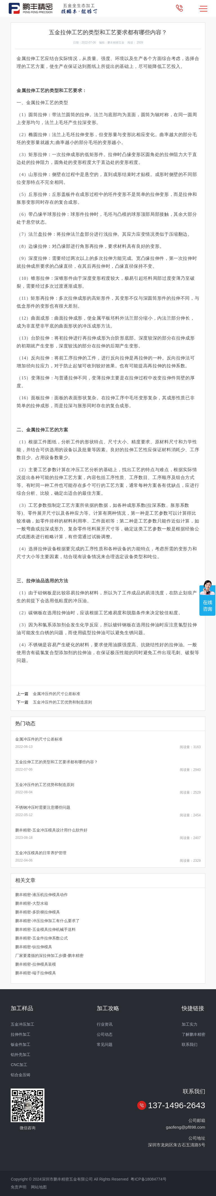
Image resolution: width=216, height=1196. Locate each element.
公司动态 (104, 1034)
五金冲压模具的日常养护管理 (40, 853)
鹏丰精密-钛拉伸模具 (33, 947)
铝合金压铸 (20, 1075)
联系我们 (189, 1044)
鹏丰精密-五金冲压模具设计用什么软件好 (51, 830)
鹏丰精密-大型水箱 (31, 903)
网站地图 (39, 1187)
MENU (203, 9)
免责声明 (18, 1187)
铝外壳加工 (20, 1054)
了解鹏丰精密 (193, 1034)
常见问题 (104, 1044)
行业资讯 (104, 1024)
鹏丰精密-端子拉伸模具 (35, 973)
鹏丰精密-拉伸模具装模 (35, 964)
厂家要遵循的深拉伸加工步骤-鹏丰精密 (49, 955)
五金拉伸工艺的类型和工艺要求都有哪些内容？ (56, 762)
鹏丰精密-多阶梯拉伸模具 (37, 912)
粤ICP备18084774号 (148, 1179)
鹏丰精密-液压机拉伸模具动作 (41, 894)
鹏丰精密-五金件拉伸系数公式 (41, 938)
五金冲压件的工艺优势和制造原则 (62, 702)
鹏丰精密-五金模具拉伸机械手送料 (45, 929)
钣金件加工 (20, 1044)
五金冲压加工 (22, 1024)
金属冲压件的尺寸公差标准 (56, 693)
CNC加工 (19, 1064)
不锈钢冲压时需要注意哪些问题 (42, 807)
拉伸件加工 (20, 1034)
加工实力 (189, 1024)
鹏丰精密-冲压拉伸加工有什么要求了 (47, 920)
